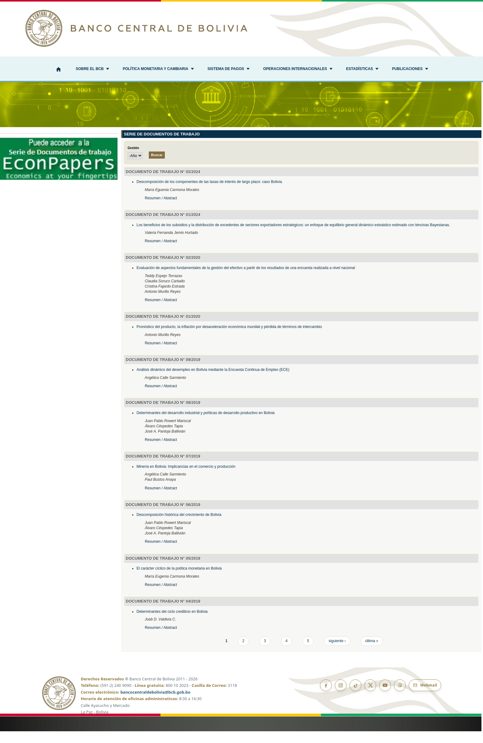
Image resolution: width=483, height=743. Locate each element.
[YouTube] (385, 697)
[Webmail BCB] (425, 697)
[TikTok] (355, 697)
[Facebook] (326, 697)
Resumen (153, 210)
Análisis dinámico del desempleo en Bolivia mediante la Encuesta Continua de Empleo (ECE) (212, 382)
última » (371, 653)
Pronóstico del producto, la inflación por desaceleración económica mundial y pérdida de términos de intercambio (229, 338)
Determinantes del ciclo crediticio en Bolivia (172, 623)
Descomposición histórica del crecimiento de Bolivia (178, 527)
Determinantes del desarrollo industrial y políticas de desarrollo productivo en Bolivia (205, 424)
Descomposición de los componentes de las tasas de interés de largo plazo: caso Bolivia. (209, 194)
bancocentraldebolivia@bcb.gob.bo (155, 704)
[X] (370, 697)
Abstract (170, 210)
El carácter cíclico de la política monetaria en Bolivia (179, 580)
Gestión (133, 160)
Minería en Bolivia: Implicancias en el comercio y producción (185, 478)
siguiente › (337, 653)
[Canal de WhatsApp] (400, 697)
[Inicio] (58, 70)
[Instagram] (341, 697)
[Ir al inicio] (241, 28)
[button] (92, 69)
